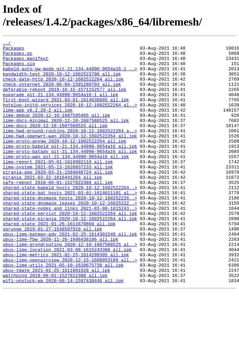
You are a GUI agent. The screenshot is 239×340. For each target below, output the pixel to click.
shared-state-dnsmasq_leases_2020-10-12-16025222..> (70, 236)
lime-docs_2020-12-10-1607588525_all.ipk (55, 143)
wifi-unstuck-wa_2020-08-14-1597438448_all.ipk (63, 329)
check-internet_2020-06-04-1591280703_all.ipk (62, 93)
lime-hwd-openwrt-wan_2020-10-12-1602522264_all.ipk (70, 155)
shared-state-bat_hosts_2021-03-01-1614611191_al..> (70, 223)
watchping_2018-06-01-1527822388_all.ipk (55, 323)
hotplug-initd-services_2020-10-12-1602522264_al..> (70, 118)
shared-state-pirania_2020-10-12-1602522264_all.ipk (70, 254)
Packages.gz (17, 56)
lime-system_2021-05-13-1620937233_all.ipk (58, 192)
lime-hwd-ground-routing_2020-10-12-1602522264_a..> (70, 149)
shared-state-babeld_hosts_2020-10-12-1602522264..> (70, 217)
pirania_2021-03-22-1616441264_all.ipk (52, 205)
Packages (13, 50)
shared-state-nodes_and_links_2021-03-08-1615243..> (70, 242)
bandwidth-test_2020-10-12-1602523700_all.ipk (62, 81)
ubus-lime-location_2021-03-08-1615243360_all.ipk (67, 292)
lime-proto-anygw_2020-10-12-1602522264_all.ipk (64, 161)
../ (7, 44)
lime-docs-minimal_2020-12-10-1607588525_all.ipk (66, 137)
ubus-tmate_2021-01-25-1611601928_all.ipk (56, 316)
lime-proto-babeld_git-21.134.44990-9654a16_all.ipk (70, 168)
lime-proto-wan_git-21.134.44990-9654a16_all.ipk (66, 180)
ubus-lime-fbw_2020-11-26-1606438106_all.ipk (60, 279)
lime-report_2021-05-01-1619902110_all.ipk (58, 186)
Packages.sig (19, 68)
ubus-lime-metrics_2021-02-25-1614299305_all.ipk (66, 298)
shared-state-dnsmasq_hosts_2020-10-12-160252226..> (70, 230)
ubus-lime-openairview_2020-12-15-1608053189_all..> (70, 304)
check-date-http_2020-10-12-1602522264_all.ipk (63, 87)
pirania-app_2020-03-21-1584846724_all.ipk (58, 199)
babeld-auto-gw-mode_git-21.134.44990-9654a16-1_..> (70, 75)
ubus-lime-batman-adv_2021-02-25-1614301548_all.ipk (70, 273)
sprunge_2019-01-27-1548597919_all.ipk (52, 267)
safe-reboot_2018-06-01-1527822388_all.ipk (58, 211)
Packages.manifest (26, 62)
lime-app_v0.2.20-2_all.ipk (38, 124)
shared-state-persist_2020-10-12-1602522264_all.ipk (70, 248)
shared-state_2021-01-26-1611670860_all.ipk (59, 261)
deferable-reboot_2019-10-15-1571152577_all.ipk (64, 99)
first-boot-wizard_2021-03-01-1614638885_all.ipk (66, 112)
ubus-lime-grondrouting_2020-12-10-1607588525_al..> (70, 285)
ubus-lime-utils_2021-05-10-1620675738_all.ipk (63, 310)
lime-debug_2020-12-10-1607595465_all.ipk (56, 130)
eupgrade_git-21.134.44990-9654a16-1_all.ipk (60, 106)
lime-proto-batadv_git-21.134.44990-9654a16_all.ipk (70, 174)
